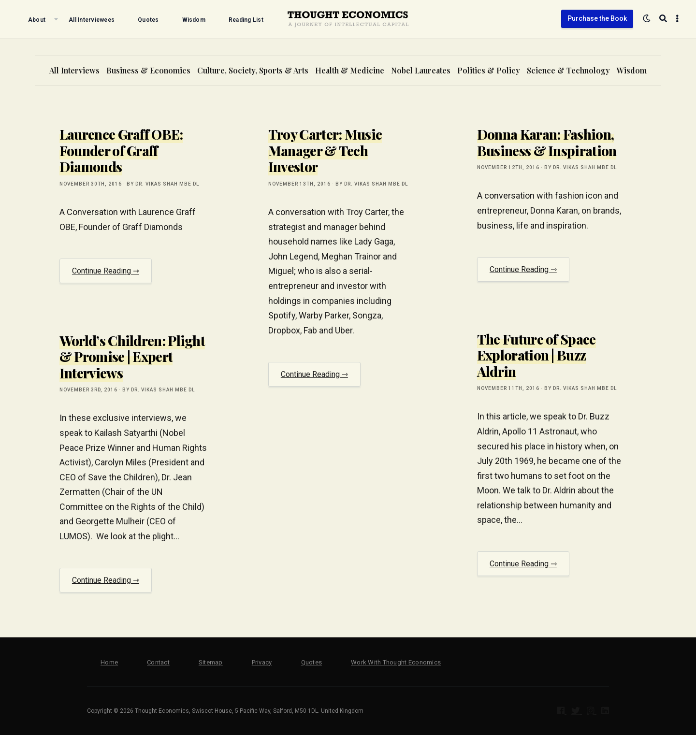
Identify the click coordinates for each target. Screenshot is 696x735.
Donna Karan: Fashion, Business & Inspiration (547, 142)
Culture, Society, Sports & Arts (252, 70)
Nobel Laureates (420, 70)
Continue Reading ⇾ (105, 270)
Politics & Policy (488, 70)
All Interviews (74, 70)
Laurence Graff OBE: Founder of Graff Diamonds (121, 150)
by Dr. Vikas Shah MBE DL (163, 184)
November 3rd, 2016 (88, 389)
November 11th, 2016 (508, 388)
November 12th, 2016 (508, 167)
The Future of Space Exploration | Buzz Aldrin (536, 355)
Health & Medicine (349, 70)
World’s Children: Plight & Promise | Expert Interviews (132, 356)
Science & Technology (568, 70)
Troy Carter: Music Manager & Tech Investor (325, 150)
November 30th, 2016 (90, 184)
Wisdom (632, 70)
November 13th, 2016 (299, 184)
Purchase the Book (597, 18)
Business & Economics (148, 70)
